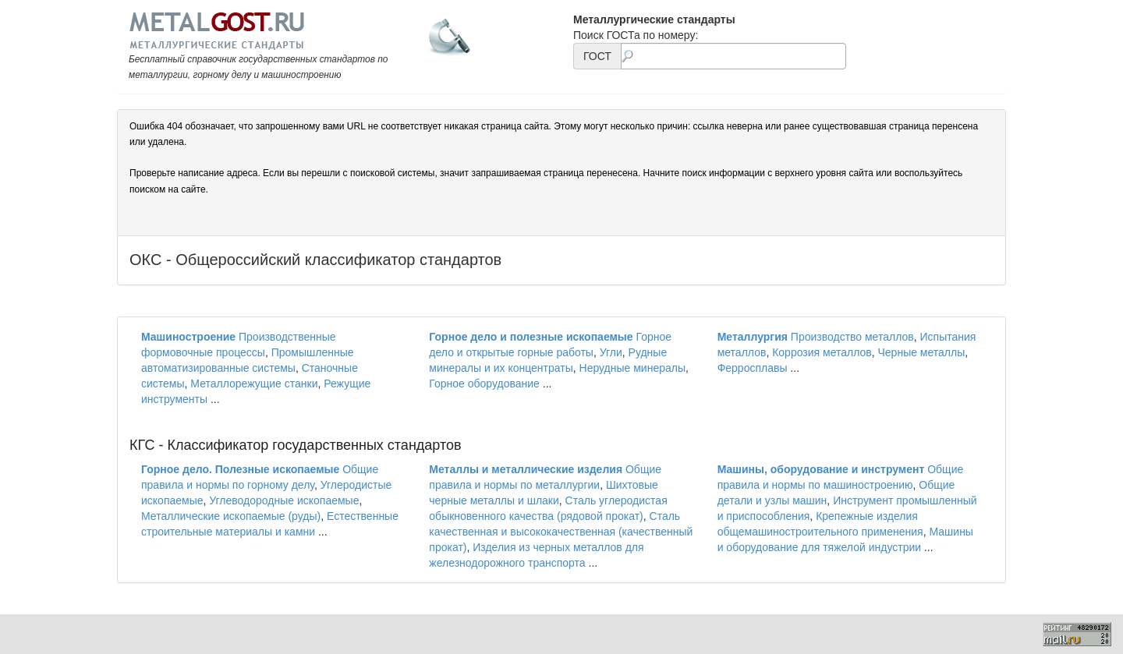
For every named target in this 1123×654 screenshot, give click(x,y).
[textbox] (733, 56)
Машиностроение (188, 337)
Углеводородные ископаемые (284, 500)
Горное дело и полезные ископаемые (530, 337)
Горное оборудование (484, 383)
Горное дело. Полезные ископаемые (240, 469)
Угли (611, 352)
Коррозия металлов (822, 352)
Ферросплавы (752, 368)
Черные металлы (921, 352)
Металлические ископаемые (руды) (231, 516)
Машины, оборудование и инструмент (821, 469)
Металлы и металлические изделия (525, 469)
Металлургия (752, 337)
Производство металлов (852, 337)
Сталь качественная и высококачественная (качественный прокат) (561, 531)
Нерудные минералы (632, 368)
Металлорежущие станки (253, 383)
